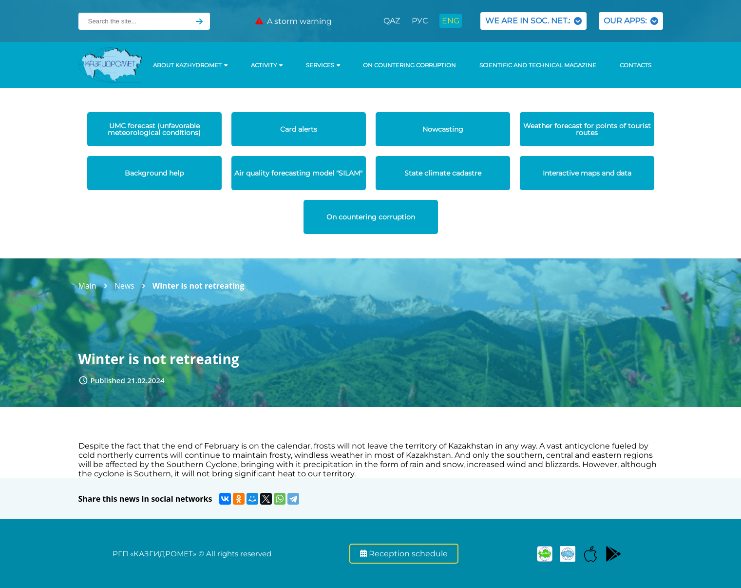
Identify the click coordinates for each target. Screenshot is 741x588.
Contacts (635, 65)
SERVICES (323, 65)
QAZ (391, 20)
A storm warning (293, 21)
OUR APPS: (631, 20)
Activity (267, 65)
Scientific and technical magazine (537, 65)
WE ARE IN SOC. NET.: (533, 20)
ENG (450, 20)
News (124, 285)
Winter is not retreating (198, 285)
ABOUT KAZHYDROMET (190, 65)
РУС (420, 20)
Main (87, 285)
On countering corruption (409, 65)
